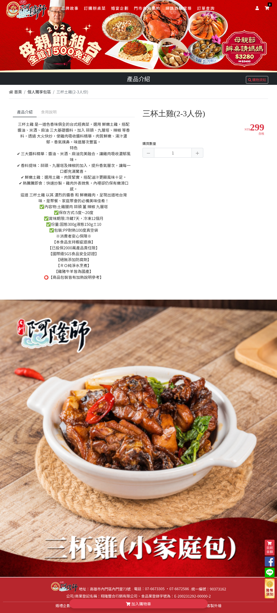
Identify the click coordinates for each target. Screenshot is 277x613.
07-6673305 (155, 588)
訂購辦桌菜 (95, 8)
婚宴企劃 (120, 8)
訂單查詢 (206, 8)
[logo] (27, 8)
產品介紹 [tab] (25, 112)
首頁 (15, 92)
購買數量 (149, 143)
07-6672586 (179, 588)
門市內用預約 (147, 8)
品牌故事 (70, 8)
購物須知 (257, 79)
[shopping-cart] (267, 8)
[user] (258, 8)
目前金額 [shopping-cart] (269, 547)
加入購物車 (138, 604)
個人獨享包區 (39, 92)
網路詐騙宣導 (179, 8)
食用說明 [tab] (49, 112)
